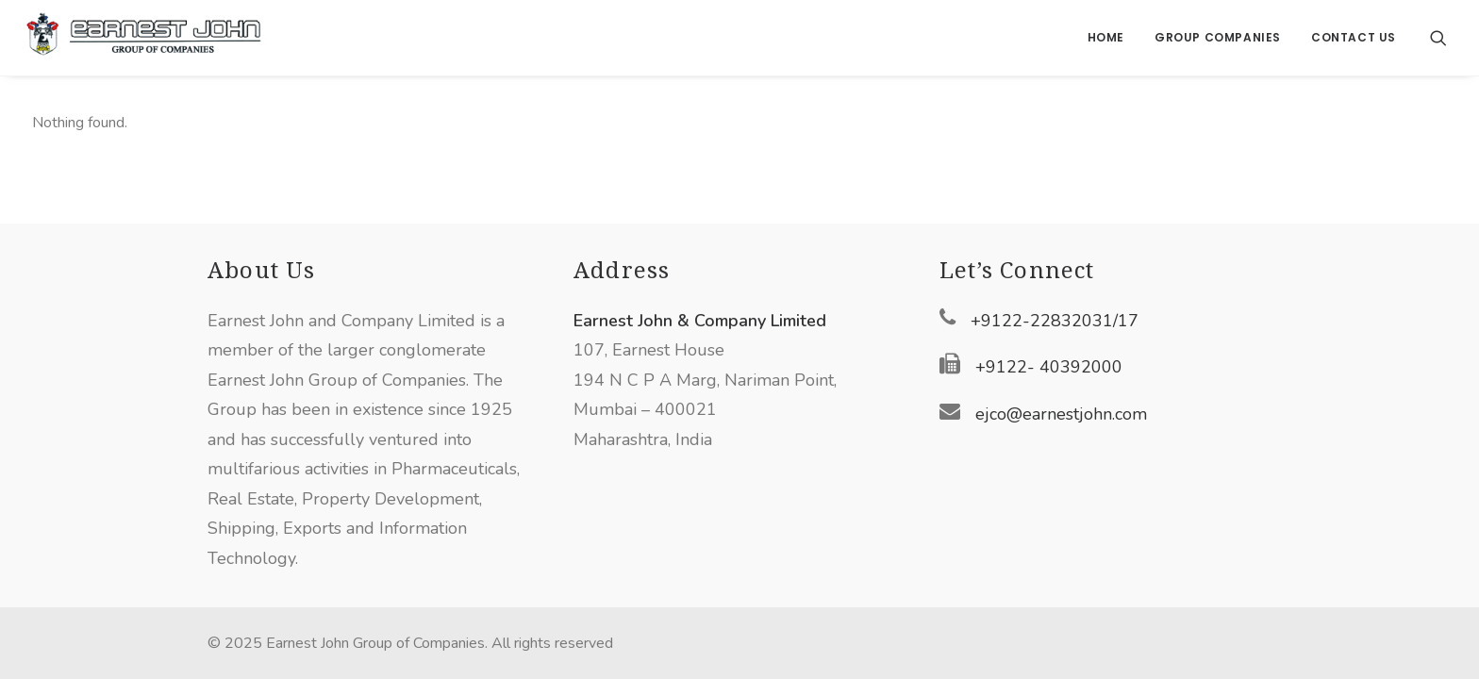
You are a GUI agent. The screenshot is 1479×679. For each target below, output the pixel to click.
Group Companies (1218, 37)
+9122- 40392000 (1048, 367)
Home (1106, 37)
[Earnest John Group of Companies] (143, 37)
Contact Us (1353, 37)
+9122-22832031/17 (1054, 320)
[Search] (1438, 37)
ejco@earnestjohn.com (1061, 414)
